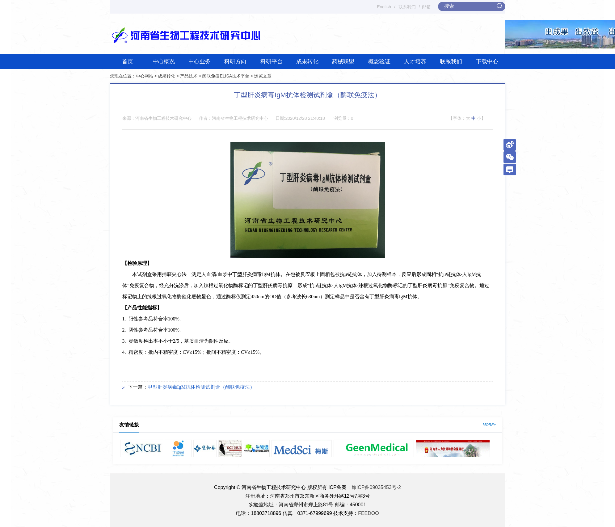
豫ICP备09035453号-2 (376, 487)
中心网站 (144, 75)
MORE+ (489, 425)
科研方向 (235, 61)
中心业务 (199, 61)
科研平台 (271, 61)
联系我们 (407, 6)
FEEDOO (368, 513)
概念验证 (379, 61)
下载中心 (487, 61)
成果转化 (307, 61)
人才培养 (415, 61)
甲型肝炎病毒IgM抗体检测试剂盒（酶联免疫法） (201, 387)
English (384, 6)
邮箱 (426, 6)
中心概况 (164, 61)
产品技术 (188, 75)
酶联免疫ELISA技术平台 (225, 75)
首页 (127, 61)
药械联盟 (343, 61)
